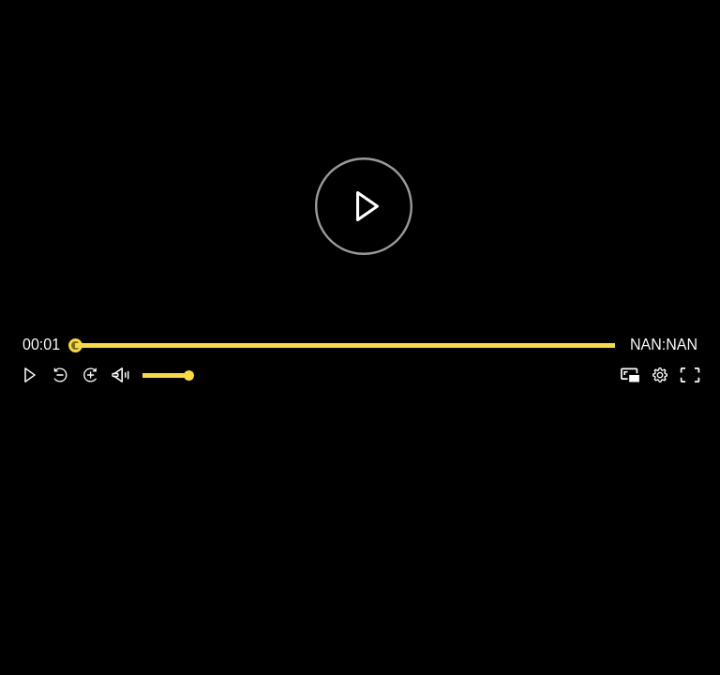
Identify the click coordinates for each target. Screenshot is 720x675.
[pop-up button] (660, 375)
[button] (30, 375)
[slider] (345, 345)
